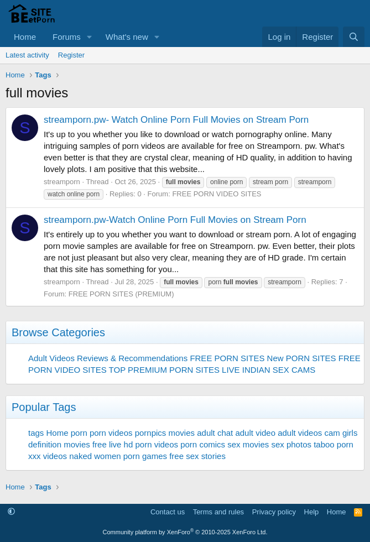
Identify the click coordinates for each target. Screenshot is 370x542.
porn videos (111, 432)
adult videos (300, 432)
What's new (127, 36)
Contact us (167, 512)
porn (79, 432)
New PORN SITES (301, 358)
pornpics (150, 432)
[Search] (353, 37)
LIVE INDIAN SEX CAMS (268, 369)
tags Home (48, 432)
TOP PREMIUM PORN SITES (164, 369)
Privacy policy (274, 512)
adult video (255, 432)
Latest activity (27, 55)
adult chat (215, 432)
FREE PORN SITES (227, 358)
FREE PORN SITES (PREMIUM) (121, 294)
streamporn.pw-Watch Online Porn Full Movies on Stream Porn (175, 220)
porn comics (202, 444)
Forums (67, 36)
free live (107, 444)
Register (71, 55)
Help (311, 512)
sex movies (248, 444)
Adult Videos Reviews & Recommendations (107, 358)
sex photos (291, 444)
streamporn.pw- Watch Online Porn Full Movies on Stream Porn (176, 119)
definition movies (59, 444)
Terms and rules (218, 512)
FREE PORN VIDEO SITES (216, 194)
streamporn (62, 182)
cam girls (340, 432)
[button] (89, 37)
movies (182, 432)
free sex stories (197, 456)
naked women (95, 456)
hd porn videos (151, 444)
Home (25, 36)
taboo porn (333, 444)
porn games (145, 456)
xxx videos (47, 456)
